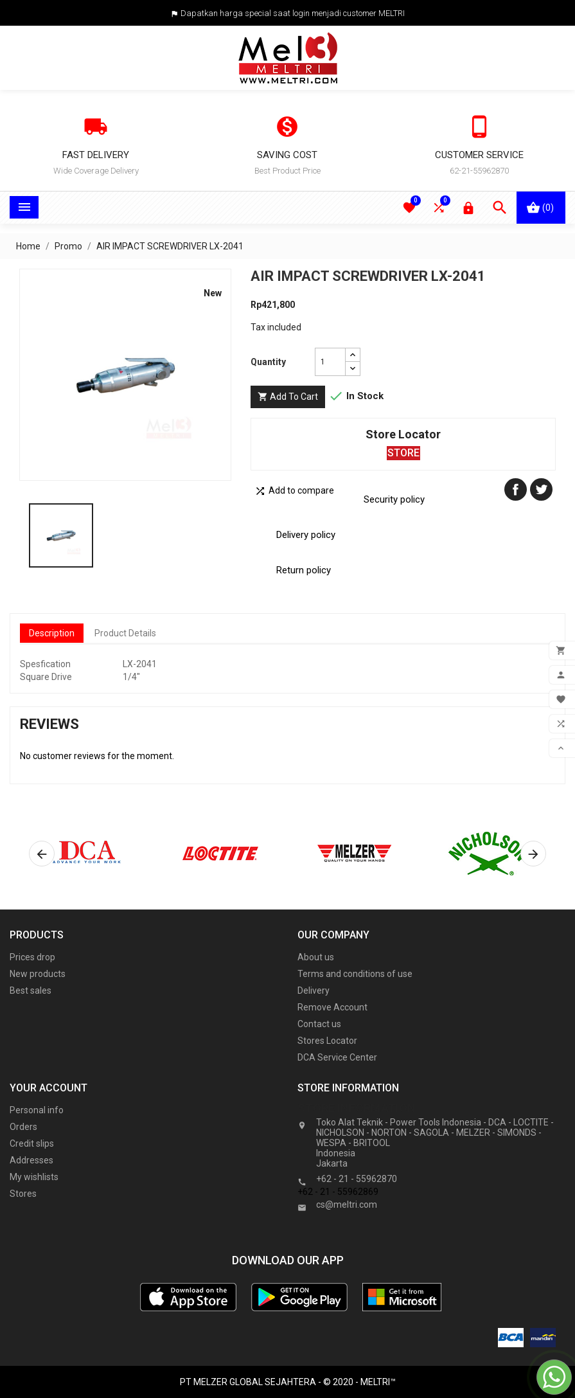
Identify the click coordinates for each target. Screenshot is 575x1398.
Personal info (37, 1110)
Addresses (31, 1160)
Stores (23, 1193)
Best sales (30, 990)
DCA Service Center (337, 1057)
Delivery (313, 990)
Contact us (319, 1024)
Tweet (541, 489)
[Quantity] (330, 362)
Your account (48, 1088)
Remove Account (332, 1007)
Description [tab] (52, 633)
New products (38, 974)
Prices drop (32, 957)
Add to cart (288, 396)
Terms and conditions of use (354, 974)
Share (515, 489)
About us (315, 957)
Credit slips (32, 1143)
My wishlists (34, 1177)
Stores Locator (327, 1040)
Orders (23, 1127)
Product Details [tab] (125, 633)
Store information (356, 1108)
